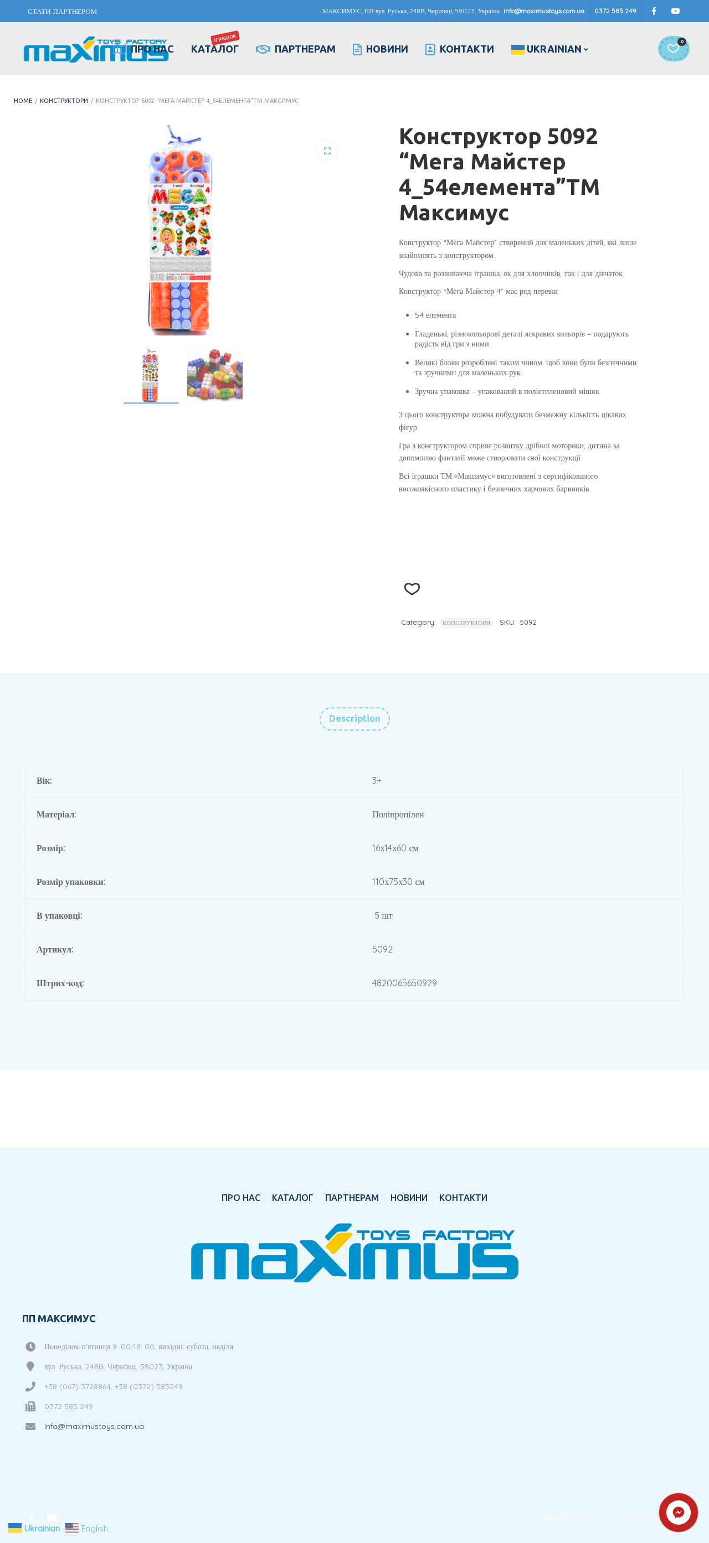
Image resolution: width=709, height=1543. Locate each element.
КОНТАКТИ (459, 49)
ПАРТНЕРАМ (296, 49)
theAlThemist (589, 1517)
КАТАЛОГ (215, 42)
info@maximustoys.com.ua (544, 11)
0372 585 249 (615, 11)
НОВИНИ (380, 49)
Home (23, 100)
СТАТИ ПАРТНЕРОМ (62, 11)
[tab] (355, 718)
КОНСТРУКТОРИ (64, 100)
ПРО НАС (143, 49)
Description (355, 718)
